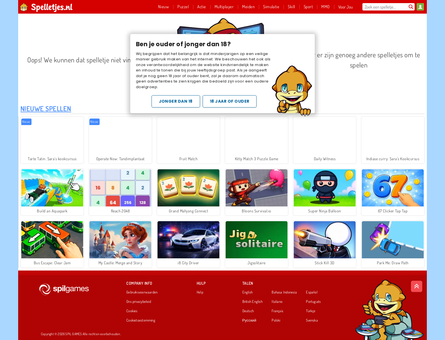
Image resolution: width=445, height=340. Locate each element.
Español (312, 292)
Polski (276, 320)
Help (200, 292)
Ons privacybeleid (138, 302)
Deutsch (248, 311)
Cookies (132, 311)
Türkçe (310, 311)
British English (252, 302)
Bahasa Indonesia (284, 292)
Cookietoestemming (140, 320)
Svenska (312, 320)
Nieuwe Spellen (45, 108)
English (247, 292)
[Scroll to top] (416, 286)
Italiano (277, 302)
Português (313, 302)
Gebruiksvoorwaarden (142, 292)
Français (277, 311)
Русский (249, 320)
